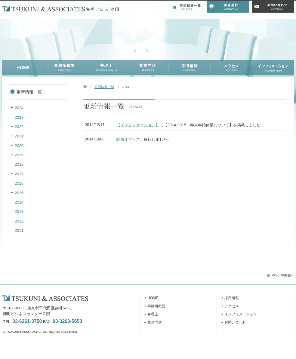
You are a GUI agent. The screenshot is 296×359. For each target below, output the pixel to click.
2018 (19, 164)
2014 (19, 202)
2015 (19, 193)
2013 (19, 211)
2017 (19, 174)
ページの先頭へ (280, 275)
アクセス (231, 306)
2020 (19, 145)
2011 (19, 230)
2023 (19, 117)
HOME (152, 298)
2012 (19, 221)
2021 (19, 136)
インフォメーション (240, 314)
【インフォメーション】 (137, 125)
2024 (19, 108)
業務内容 (154, 322)
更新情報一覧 (104, 87)
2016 (19, 183)
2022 (19, 126)
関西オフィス (128, 139)
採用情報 (231, 298)
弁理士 (152, 314)
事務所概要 (156, 306)
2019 (19, 155)
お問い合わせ (235, 322)
